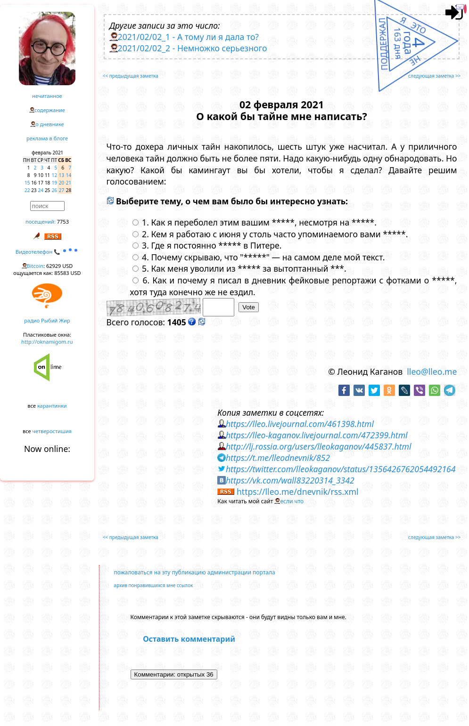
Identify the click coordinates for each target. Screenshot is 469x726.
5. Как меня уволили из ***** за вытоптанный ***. (239, 268)
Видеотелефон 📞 (47, 251)
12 (54, 175)
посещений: (40, 221)
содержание (49, 109)
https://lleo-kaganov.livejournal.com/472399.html (317, 435)
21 (68, 182)
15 (27, 182)
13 (61, 175)
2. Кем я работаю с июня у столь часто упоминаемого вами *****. (270, 234)
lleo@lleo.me (432, 371)
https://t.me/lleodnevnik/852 (278, 457)
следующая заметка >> (434, 76)
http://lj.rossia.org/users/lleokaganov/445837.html (318, 446)
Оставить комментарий (189, 639)
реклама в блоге (47, 138)
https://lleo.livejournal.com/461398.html (300, 423)
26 (54, 190)
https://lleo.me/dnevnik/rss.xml (298, 491)
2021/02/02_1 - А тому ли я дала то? (188, 36)
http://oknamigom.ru (47, 341)
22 (27, 190)
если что (292, 501)
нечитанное (47, 95)
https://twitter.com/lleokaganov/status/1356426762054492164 (341, 469)
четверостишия (52, 431)
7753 (63, 221)
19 (54, 182)
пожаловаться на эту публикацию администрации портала (194, 572)
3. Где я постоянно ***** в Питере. (207, 245)
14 (68, 175)
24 (40, 190)
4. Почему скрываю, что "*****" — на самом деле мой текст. (258, 257)
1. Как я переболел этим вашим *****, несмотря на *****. (254, 222)
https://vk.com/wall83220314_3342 (290, 480)
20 (61, 182)
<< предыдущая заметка (130, 76)
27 (61, 190)
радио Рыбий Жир (47, 320)
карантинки (52, 405)
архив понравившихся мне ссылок (153, 585)
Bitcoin (35, 265)
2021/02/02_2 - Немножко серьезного (192, 48)
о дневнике (49, 124)
